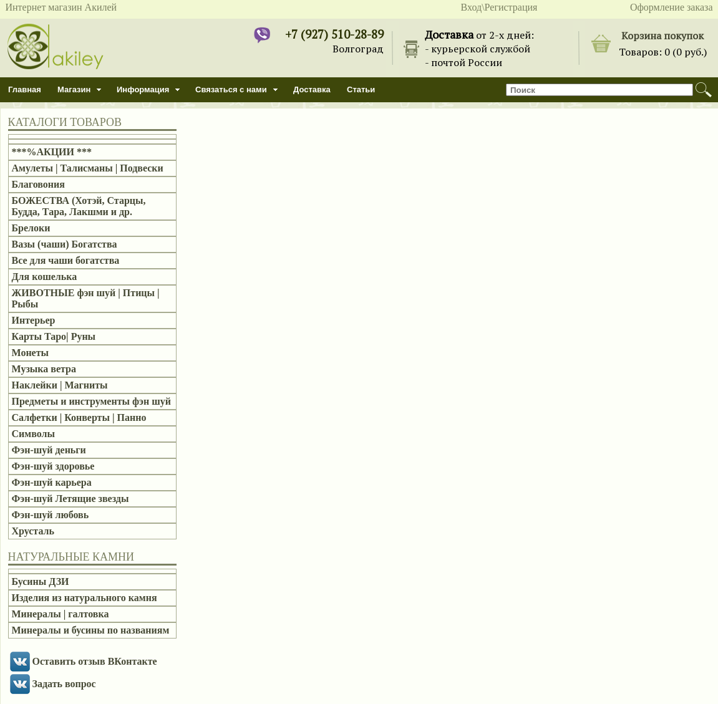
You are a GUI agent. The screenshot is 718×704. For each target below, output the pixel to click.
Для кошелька (44, 276)
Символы (33, 433)
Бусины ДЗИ (40, 581)
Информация (143, 89)
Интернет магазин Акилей (61, 7)
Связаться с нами (231, 89)
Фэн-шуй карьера (52, 482)
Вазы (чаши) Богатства (64, 244)
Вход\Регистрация (499, 7)
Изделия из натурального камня (84, 597)
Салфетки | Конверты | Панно (79, 417)
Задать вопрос (64, 683)
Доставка (312, 89)
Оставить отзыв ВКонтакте (94, 661)
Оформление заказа (671, 7)
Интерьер (34, 320)
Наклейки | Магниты (60, 385)
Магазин (73, 89)
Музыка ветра (44, 369)
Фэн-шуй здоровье (53, 466)
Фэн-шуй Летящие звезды (70, 498)
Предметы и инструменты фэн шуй (91, 401)
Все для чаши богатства (66, 260)
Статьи (361, 89)
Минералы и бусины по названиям (91, 630)
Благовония (38, 184)
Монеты (30, 352)
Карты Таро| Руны (54, 336)
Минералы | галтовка (60, 614)
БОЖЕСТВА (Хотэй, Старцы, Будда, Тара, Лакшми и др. (79, 206)
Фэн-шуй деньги (49, 450)
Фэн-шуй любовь (50, 514)
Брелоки (31, 228)
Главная (24, 89)
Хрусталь (33, 531)
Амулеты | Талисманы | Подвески (87, 168)
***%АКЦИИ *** (52, 152)
